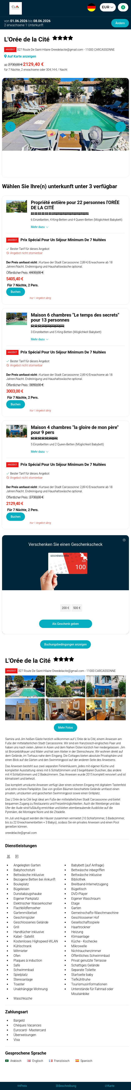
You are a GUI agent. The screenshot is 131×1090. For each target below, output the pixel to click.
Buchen (15, 291)
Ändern (120, 23)
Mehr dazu (39, 227)
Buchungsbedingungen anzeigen (65, 644)
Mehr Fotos (65, 727)
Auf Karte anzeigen (20, 56)
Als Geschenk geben (65, 623)
